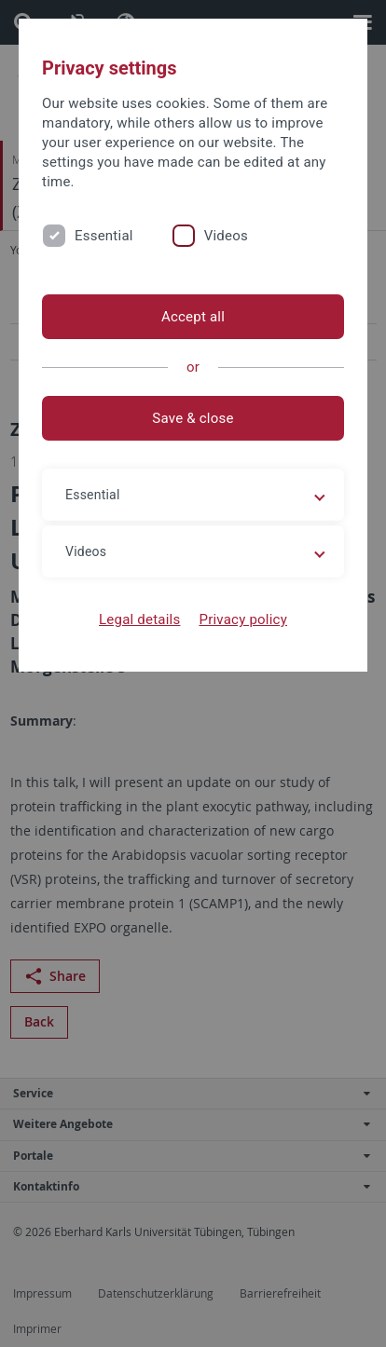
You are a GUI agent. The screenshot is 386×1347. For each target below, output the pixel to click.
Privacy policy (243, 619)
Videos (226, 235)
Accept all (193, 316)
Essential (104, 235)
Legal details (139, 619)
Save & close (192, 418)
